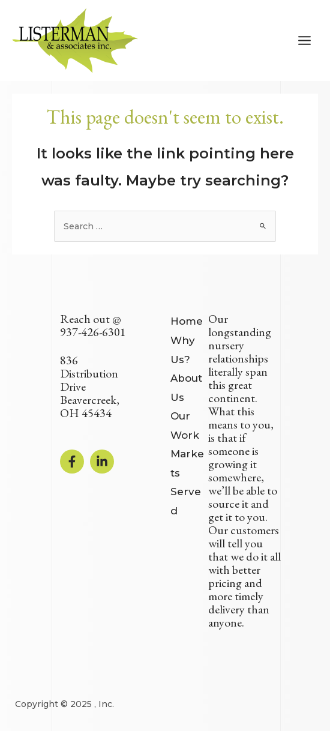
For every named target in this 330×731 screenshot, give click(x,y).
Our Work (184, 425)
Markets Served (187, 482)
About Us (186, 387)
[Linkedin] (102, 462)
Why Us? (182, 350)
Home (186, 321)
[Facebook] (72, 462)
